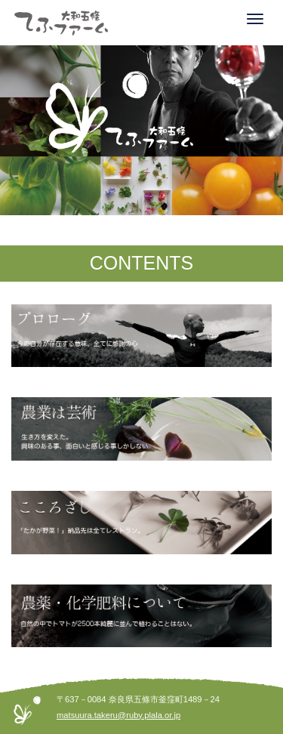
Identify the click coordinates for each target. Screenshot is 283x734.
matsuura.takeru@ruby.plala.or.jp (118, 715)
